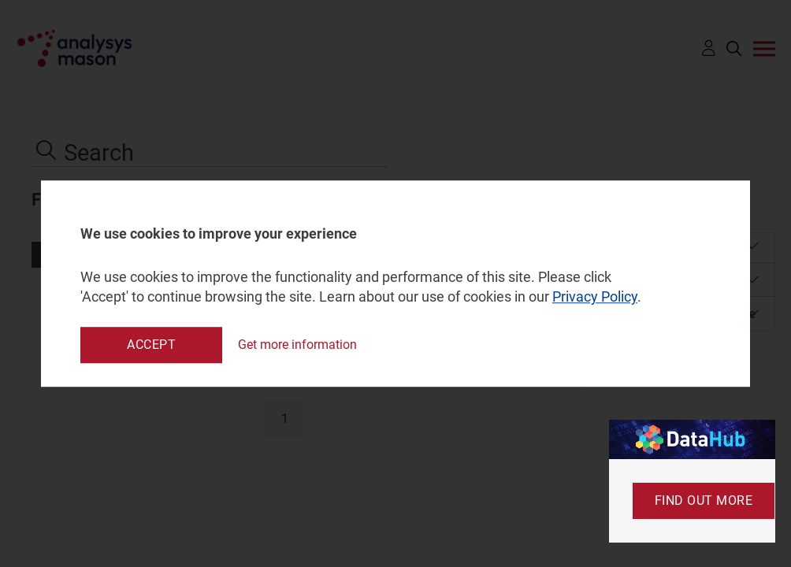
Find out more (704, 500)
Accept (151, 344)
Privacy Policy (594, 297)
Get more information (297, 344)
